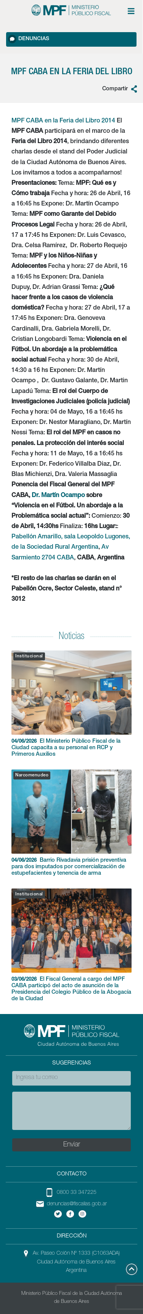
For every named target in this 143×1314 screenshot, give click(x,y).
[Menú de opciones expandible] (131, 11)
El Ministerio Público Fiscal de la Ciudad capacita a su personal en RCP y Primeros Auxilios (71, 703)
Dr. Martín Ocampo (58, 496)
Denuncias (28, 39)
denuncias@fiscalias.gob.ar (77, 1204)
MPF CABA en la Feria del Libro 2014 (63, 121)
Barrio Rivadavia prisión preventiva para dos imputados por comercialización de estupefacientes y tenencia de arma (71, 822)
